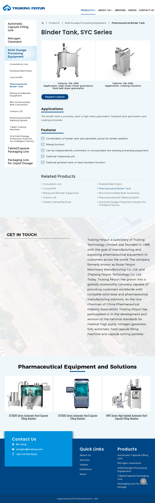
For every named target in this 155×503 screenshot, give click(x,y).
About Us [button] (104, 10)
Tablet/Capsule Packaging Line (18, 150)
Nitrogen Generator (15, 40)
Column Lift (49, 197)
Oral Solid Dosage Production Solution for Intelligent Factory (122, 203)
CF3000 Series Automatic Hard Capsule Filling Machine (28, 416)
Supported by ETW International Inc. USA (77, 499)
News (83, 474)
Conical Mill (49, 188)
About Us (85, 455)
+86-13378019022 (26, 454)
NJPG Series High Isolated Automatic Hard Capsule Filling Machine (126, 416)
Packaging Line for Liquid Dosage (20, 161)
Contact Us (146, 10)
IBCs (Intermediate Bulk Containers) (119, 193)
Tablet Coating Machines (57, 202)
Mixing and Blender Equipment (61, 193)
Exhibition (86, 469)
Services (120, 10)
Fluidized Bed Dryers (110, 184)
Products (54, 23)
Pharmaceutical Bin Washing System (119, 197)
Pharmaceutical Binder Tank (115, 188)
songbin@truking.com (29, 449)
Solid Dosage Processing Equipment (85, 23)
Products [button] (87, 10)
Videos (132, 10)
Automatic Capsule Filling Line (18, 27)
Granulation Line (52, 184)
